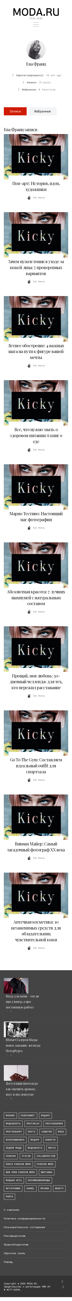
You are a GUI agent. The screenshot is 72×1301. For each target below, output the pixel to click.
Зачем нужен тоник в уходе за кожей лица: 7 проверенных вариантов (36, 267)
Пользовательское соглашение (24, 1227)
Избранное (42, 111)
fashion (11, 1156)
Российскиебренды (39, 1180)
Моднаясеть (35, 1148)
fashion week (45, 1164)
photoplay (33, 1123)
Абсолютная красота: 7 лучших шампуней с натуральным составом (36, 597)
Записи (15, 111)
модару (45, 1115)
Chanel (30, 1188)
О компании (11, 1210)
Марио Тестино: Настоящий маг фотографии (35, 516)
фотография (13, 1188)
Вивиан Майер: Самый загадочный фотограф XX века (36, 847)
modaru (10, 1115)
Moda (61, 1131)
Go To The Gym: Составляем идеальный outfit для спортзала (36, 765)
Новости (50, 1140)
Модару (35, 1140)
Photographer (54, 1123)
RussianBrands (15, 1140)
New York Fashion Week (20, 1172)
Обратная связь (14, 1253)
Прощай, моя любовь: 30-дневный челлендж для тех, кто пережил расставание (36, 682)
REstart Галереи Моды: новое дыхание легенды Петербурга (23, 1045)
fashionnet (28, 1115)
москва (45, 1188)
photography (14, 1131)
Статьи (26, 1156)
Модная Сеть (14, 1180)
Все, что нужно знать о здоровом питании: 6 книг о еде (36, 435)
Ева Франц (36, 64)
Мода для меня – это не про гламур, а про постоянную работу (22, 1001)
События (47, 1131)
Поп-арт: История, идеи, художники (36, 186)
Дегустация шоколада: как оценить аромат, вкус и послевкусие (22, 1089)
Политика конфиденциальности (24, 1218)
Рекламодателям (14, 1236)
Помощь (8, 1262)
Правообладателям (16, 1244)
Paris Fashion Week (18, 1164)
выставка (46, 1172)
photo (31, 1131)
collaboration (46, 1156)
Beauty (59, 1188)
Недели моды (14, 1148)
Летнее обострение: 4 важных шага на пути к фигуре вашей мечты (36, 351)
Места (52, 1148)
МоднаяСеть (13, 1123)
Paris (9, 1196)
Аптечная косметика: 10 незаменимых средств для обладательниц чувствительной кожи (36, 930)
